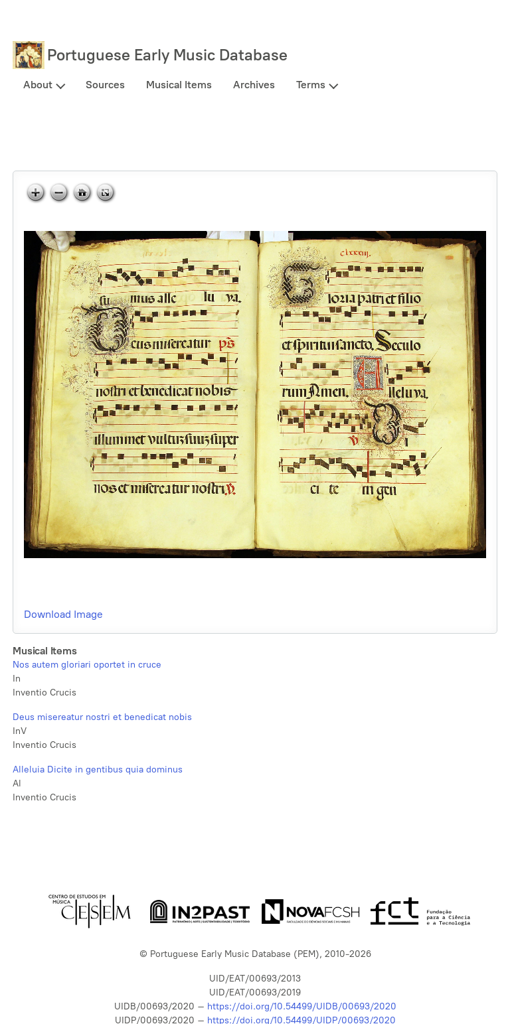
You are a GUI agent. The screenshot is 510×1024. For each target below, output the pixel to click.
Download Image (63, 614)
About (37, 84)
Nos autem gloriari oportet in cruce (87, 664)
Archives (254, 84)
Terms (310, 84)
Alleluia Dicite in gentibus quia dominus (98, 769)
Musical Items (179, 84)
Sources (105, 84)
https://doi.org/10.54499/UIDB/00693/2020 (301, 1006)
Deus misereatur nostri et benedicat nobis (102, 717)
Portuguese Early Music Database (167, 54)
